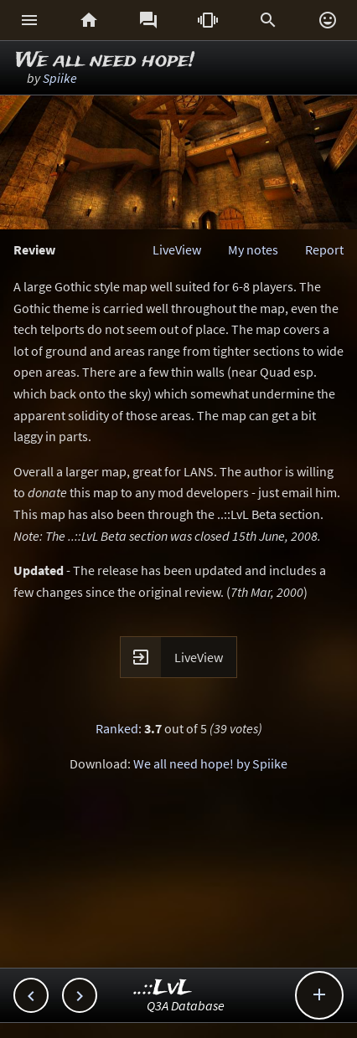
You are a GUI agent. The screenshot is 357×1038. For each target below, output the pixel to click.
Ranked (117, 728)
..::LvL (163, 988)
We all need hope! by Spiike (210, 763)
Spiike (60, 77)
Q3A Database (186, 1005)
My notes (253, 249)
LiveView (177, 249)
